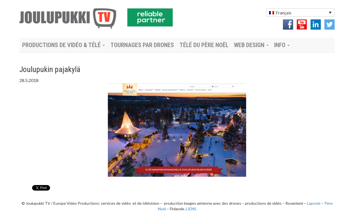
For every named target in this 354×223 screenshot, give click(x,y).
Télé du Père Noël (203, 45)
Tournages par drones (142, 45)
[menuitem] (300, 12)
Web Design (251, 45)
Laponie (314, 203)
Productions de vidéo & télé (63, 45)
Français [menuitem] (283, 12)
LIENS (191, 208)
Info (282, 45)
